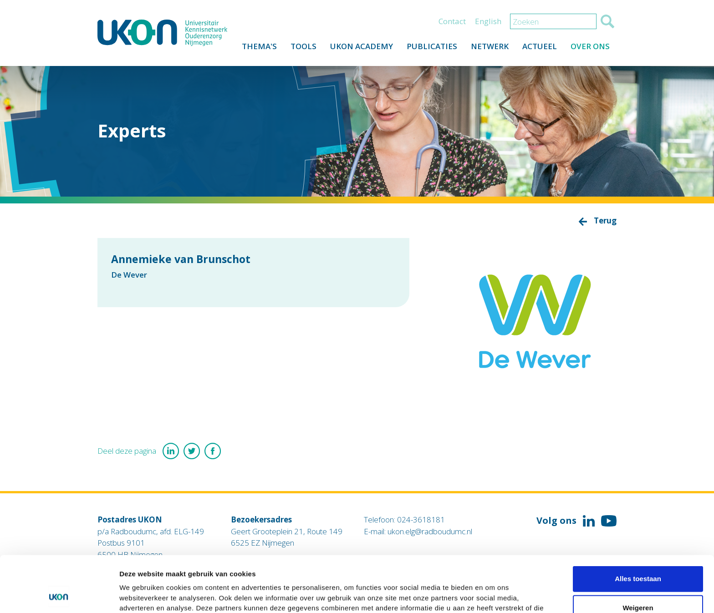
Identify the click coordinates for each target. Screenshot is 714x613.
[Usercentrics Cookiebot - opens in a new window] (59, 595)
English (488, 21)
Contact (452, 21)
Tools (303, 46)
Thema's (259, 46)
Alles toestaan (638, 526)
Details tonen (492, 595)
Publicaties (432, 46)
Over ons (590, 46)
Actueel (539, 46)
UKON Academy (361, 46)
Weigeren (637, 555)
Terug (605, 220)
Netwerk (490, 46)
